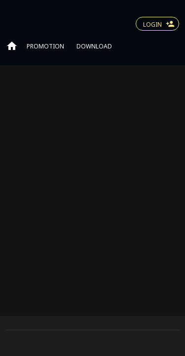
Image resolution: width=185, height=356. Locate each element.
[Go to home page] (12, 45)
